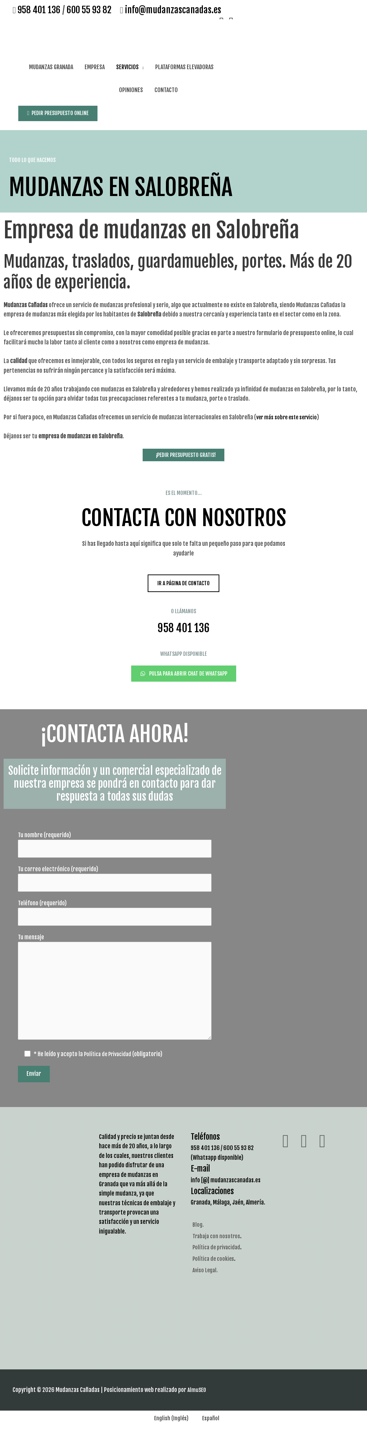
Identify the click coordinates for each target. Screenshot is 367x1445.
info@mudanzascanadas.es (172, 9)
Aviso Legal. (205, 1277)
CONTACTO (166, 88)
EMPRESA (95, 66)
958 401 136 (39, 9)
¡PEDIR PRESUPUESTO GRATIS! (184, 453)
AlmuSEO (197, 1397)
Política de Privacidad (109, 1061)
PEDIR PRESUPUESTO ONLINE (60, 111)
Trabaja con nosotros (217, 1243)
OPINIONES (131, 88)
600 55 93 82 (89, 9)
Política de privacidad (218, 1254)
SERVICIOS (127, 66)
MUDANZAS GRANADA (51, 66)
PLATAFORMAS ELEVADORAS (184, 66)
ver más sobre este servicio (288, 416)
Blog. (198, 1232)
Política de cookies (214, 1266)
